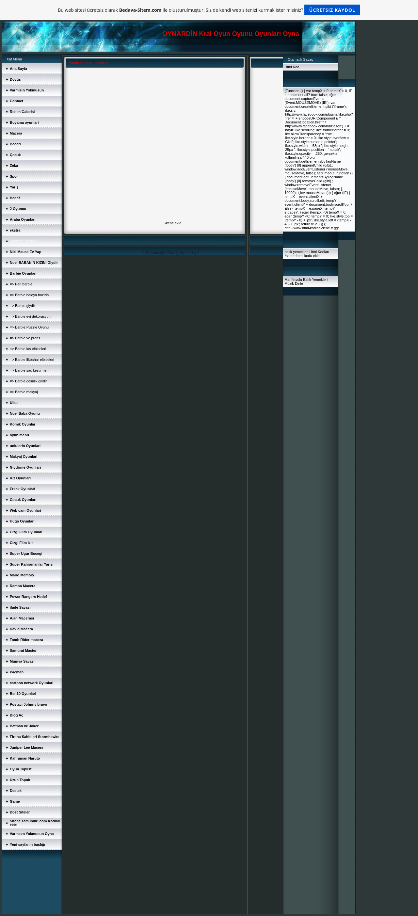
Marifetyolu (293, 279)
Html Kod (291, 67)
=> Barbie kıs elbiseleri (28, 349)
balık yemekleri (296, 252)
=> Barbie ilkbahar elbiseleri (32, 360)
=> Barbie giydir (22, 306)
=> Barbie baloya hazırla (29, 295)
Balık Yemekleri (315, 279)
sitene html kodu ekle (302, 256)
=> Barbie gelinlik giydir (28, 381)
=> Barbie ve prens (25, 338)
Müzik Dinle (293, 283)
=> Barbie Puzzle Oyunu (29, 327)
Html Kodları (320, 252)
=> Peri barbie (21, 284)
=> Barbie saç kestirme (28, 370)
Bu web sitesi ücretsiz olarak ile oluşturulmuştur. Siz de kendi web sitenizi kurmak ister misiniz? (209, 10)
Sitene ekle (172, 223)
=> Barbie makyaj (24, 392)
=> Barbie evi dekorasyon (30, 316)
